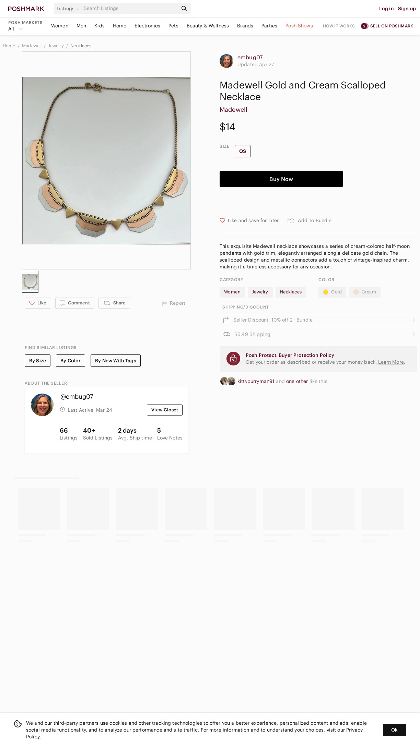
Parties (269, 26)
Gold (332, 292)
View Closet (164, 410)
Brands (245, 26)
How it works (339, 25)
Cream (364, 292)
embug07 (249, 57)
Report (173, 303)
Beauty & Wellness (208, 26)
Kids (99, 26)
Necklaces (80, 46)
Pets (173, 26)
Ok (394, 730)
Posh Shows (299, 26)
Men (81, 26)
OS (242, 151)
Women (59, 26)
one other (298, 381)
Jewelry (56, 46)
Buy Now (281, 179)
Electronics (147, 26)
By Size (37, 361)
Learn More (391, 362)
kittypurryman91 (256, 381)
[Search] (130, 8)
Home (120, 26)
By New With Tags (115, 361)
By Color (70, 361)
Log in (386, 8)
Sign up (407, 8)
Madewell (32, 46)
